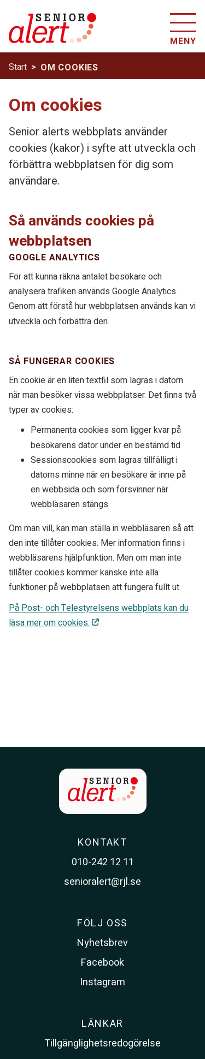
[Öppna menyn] (183, 30)
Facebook (102, 962)
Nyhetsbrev (102, 943)
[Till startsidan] (52, 34)
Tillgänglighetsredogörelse (102, 1043)
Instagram (102, 982)
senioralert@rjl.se (102, 881)
